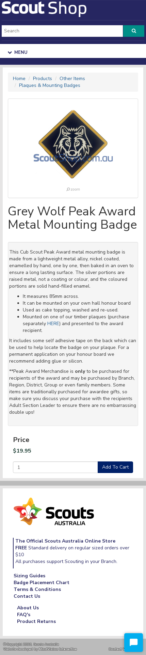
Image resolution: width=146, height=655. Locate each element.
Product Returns (36, 621)
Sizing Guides (29, 576)
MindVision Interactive (58, 649)
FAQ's (23, 614)
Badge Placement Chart (41, 582)
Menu (17, 52)
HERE (53, 323)
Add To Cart (115, 467)
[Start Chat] (133, 642)
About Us (28, 608)
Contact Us (27, 596)
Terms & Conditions (37, 589)
